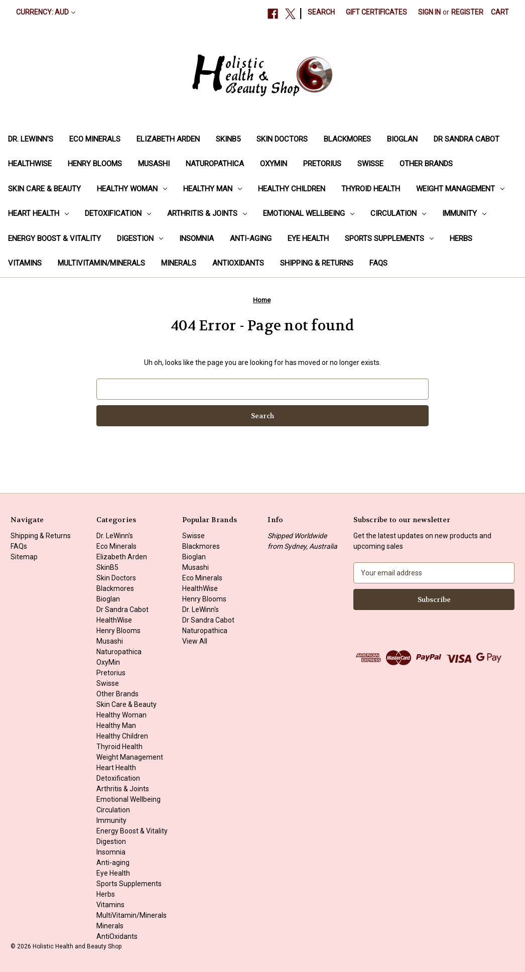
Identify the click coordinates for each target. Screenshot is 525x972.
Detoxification (118, 213)
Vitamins (25, 263)
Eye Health (308, 238)
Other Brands (426, 163)
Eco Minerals (94, 139)
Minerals (178, 263)
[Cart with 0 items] (499, 12)
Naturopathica (215, 163)
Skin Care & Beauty (44, 188)
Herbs (461, 238)
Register (467, 12)
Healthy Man (212, 188)
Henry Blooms (95, 163)
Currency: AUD (45, 12)
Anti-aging (251, 238)
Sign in (429, 12)
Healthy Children (291, 188)
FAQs (378, 263)
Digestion (140, 238)
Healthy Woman (132, 188)
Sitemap (24, 557)
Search (321, 12)
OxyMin (273, 163)
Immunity (464, 213)
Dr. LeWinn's (30, 139)
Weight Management (460, 188)
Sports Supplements (389, 238)
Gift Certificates (376, 12)
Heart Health (38, 213)
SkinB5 (228, 139)
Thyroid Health (370, 188)
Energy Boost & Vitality (54, 238)
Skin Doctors (282, 139)
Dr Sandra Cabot (466, 139)
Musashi (154, 163)
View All (194, 641)
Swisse (370, 163)
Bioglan (402, 139)
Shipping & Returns (316, 263)
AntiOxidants (238, 263)
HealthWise (30, 163)
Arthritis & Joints (207, 213)
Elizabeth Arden (168, 139)
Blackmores (347, 139)
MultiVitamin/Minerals (101, 263)
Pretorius (322, 163)
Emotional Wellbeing (308, 213)
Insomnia (196, 238)
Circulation (398, 213)
